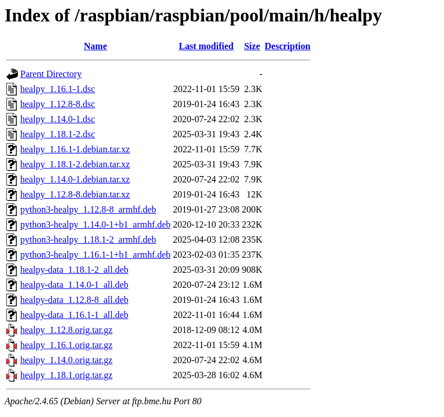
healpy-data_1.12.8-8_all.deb (74, 300)
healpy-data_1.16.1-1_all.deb (74, 315)
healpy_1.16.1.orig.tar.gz (66, 345)
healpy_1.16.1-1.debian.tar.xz (75, 149)
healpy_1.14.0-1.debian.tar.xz (75, 179)
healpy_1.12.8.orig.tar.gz (66, 330)
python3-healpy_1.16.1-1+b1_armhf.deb (95, 254)
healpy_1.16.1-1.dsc (57, 89)
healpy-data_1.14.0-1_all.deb (74, 285)
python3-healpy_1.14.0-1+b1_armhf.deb (95, 224)
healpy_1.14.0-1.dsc (57, 119)
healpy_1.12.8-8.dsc (57, 104)
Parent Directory (51, 74)
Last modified (206, 46)
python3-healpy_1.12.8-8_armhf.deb (88, 209)
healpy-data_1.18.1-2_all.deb (74, 270)
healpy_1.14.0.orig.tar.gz (66, 360)
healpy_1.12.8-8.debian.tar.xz (75, 194)
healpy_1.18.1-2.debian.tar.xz (75, 164)
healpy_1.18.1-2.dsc (57, 134)
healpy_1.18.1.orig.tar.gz (66, 375)
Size (252, 46)
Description (287, 46)
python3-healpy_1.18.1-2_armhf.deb (88, 239)
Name (95, 46)
